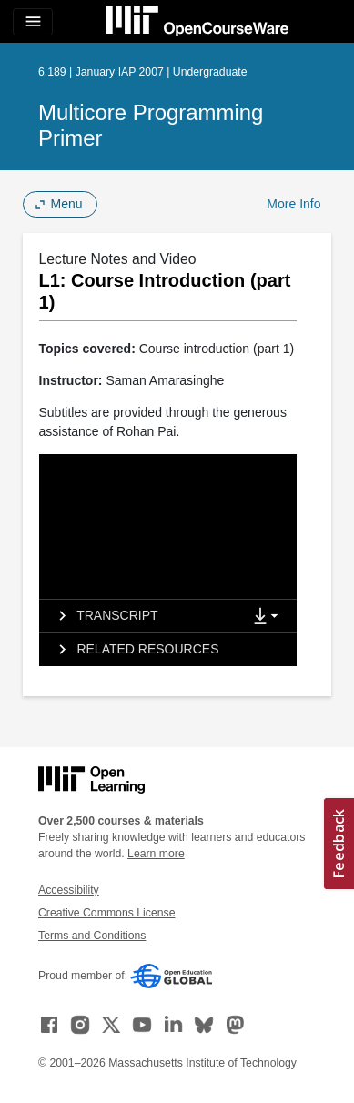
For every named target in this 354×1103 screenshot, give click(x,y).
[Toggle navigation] (33, 21)
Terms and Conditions (92, 935)
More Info (293, 204)
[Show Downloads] (269, 617)
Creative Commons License (106, 912)
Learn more (156, 853)
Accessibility (68, 890)
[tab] (140, 616)
